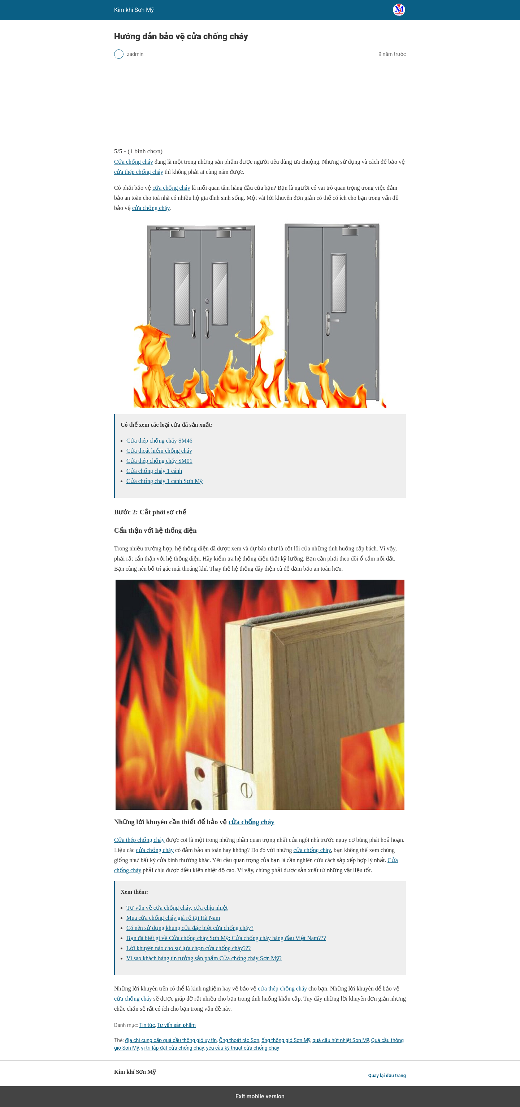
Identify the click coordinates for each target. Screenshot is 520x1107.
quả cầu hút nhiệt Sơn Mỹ (340, 1040)
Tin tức (147, 1025)
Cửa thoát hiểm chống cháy (159, 451)
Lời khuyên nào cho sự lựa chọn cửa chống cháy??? (188, 948)
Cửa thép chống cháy (139, 840)
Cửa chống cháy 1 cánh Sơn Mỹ (164, 481)
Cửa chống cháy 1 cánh (154, 471)
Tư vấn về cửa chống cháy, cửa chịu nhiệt (177, 908)
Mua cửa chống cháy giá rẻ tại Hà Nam (173, 918)
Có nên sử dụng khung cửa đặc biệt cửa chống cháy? (190, 928)
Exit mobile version (260, 1096)
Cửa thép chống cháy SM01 (159, 461)
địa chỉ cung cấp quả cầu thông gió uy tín (171, 1040)
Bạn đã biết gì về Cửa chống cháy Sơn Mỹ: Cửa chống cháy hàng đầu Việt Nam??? (226, 938)
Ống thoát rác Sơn (239, 1040)
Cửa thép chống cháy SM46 (159, 441)
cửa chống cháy (171, 188)
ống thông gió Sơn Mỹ (285, 1040)
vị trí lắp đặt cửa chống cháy (172, 1048)
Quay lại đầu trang (387, 1075)
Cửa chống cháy (133, 162)
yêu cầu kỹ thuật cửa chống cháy (243, 1048)
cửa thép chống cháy (138, 172)
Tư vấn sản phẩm (176, 1025)
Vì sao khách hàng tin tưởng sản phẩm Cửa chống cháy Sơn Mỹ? (204, 958)
